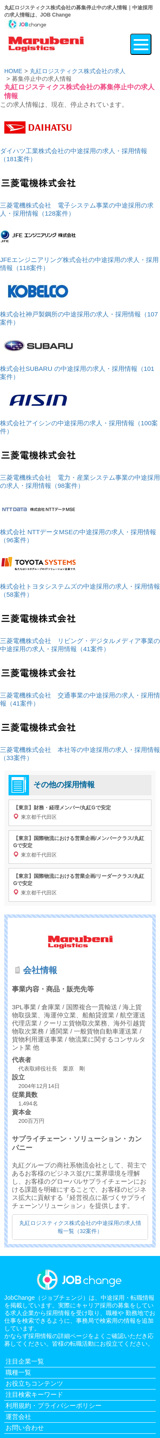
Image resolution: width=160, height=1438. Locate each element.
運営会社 (18, 1416)
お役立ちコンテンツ (34, 1383)
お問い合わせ (25, 1427)
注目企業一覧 (25, 1361)
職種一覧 (18, 1372)
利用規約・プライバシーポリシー (54, 1405)
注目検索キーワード (34, 1394)
